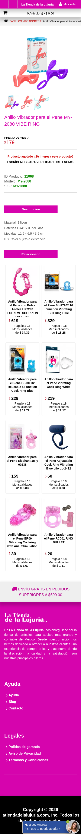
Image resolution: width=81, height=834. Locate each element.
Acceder (70, 4)
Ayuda (14, 695)
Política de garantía (24, 747)
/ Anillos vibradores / (25, 21)
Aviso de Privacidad (25, 753)
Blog (12, 701)
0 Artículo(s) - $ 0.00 (40, 13)
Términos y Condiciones (28, 760)
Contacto (16, 708)
